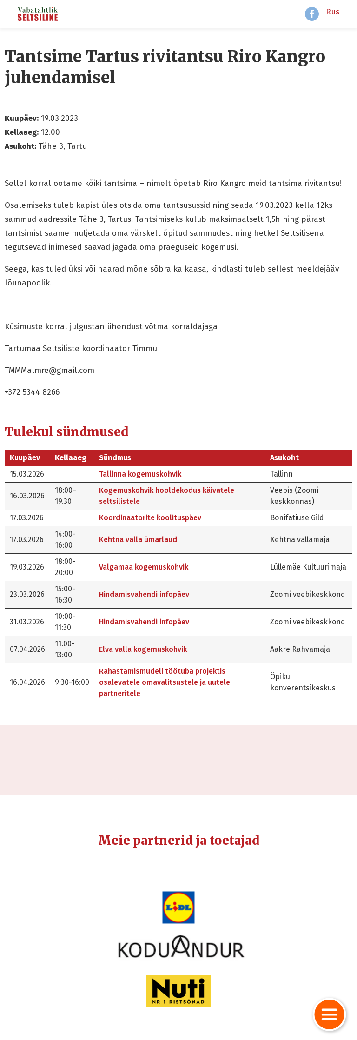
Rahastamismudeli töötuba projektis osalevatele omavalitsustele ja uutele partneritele (164, 682)
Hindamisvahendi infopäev (144, 594)
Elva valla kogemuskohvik (143, 649)
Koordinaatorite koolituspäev (150, 517)
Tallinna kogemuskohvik (140, 474)
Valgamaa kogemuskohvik (143, 567)
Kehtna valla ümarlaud (138, 539)
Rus (332, 12)
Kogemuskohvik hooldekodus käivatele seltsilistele (166, 496)
